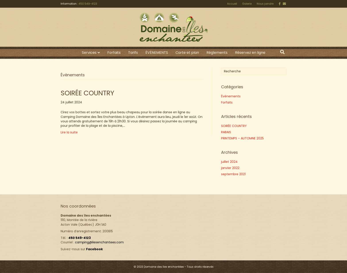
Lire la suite (69, 132)
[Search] (282, 52)
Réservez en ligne (250, 52)
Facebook (94, 249)
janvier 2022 (230, 168)
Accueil (232, 4)
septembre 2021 (233, 174)
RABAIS (226, 132)
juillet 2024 (229, 162)
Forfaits (114, 52)
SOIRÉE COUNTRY (87, 93)
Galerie (247, 4)
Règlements (216, 52)
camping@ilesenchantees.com (99, 242)
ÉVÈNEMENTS (156, 52)
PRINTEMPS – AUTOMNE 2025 (242, 138)
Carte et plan (187, 52)
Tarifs (133, 52)
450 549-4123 (88, 4)
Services (89, 52)
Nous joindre (265, 4)
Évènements (231, 96)
